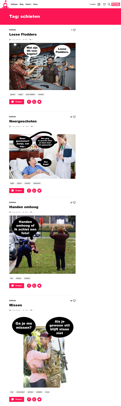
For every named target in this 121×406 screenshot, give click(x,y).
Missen (15, 305)
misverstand (20, 392)
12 (73, 202)
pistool (19, 183)
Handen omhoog (23, 207)
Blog (21, 4)
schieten (41, 94)
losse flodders (30, 94)
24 (73, 301)
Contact (93, 4)
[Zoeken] (109, 4)
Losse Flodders (23, 34)
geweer (12, 94)
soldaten (39, 392)
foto (11, 278)
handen (18, 278)
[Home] (5, 4)
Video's (28, 4)
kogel (12, 183)
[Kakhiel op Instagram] (99, 4)
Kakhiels (14, 4)
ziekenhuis (36, 183)
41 (73, 117)
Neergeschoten (23, 121)
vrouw (47, 392)
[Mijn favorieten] (104, 4)
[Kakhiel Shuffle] (115, 4)
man (11, 392)
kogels (20, 94)
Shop (35, 4)
